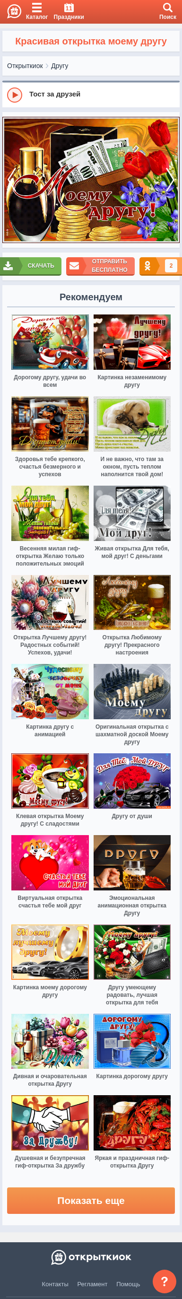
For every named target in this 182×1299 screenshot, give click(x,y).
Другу (59, 66)
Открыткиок (25, 66)
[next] (170, 180)
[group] (91, 94)
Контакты (55, 1284)
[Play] (14, 95)
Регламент (93, 1284)
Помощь (128, 1284)
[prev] (12, 180)
